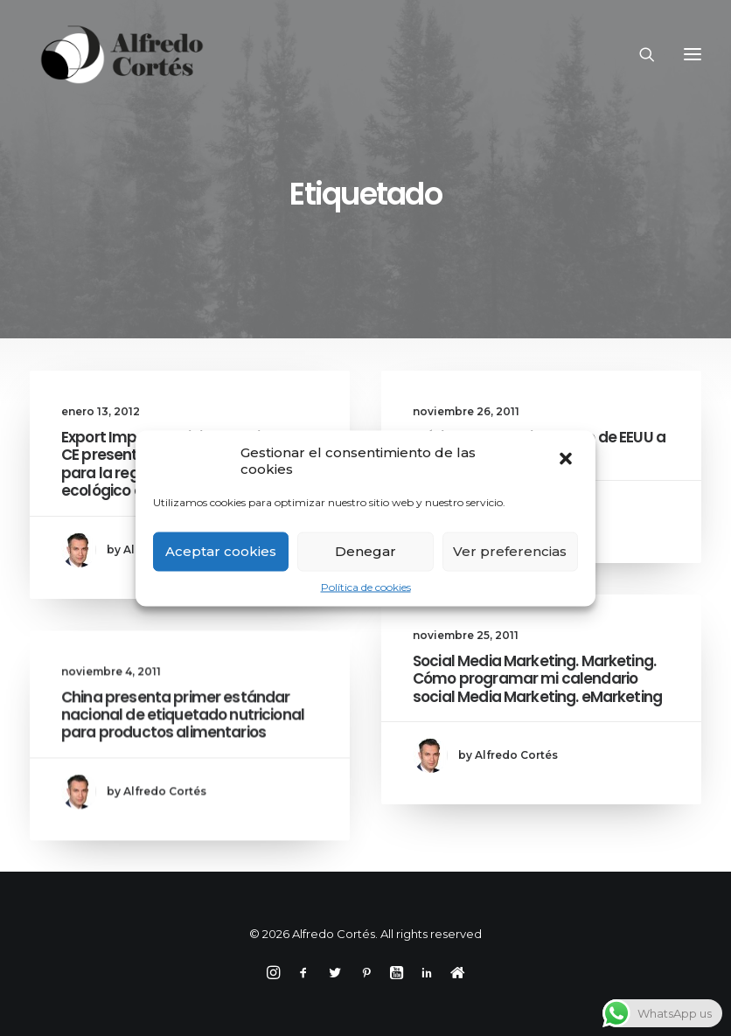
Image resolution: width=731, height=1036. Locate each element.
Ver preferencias (510, 551)
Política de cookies (366, 586)
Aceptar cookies (220, 551)
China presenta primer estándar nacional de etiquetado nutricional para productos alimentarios (182, 755)
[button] (567, 459)
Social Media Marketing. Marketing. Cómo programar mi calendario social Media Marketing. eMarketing (537, 686)
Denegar (365, 551)
